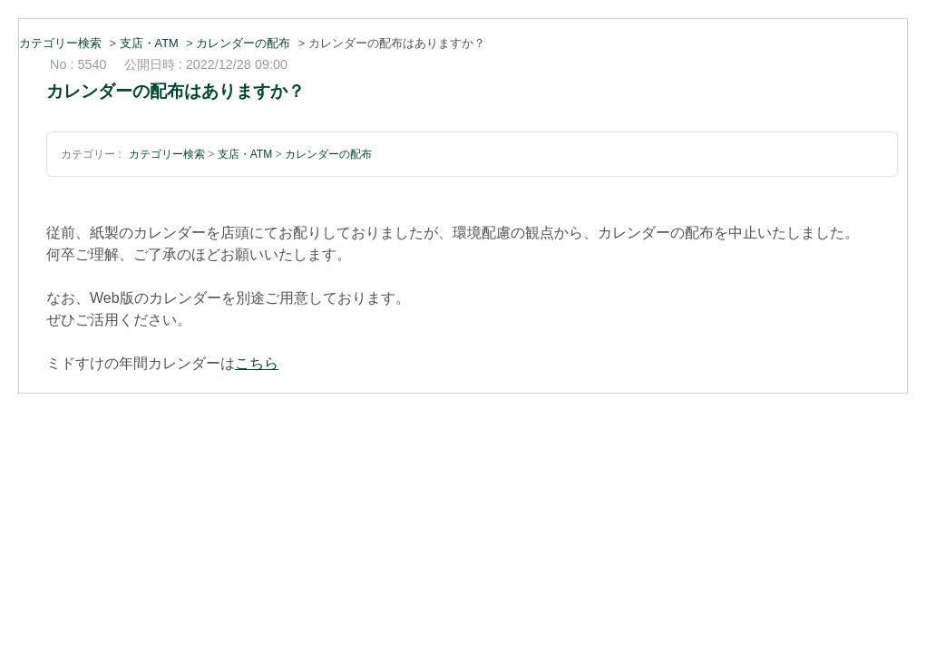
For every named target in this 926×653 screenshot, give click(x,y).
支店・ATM (149, 43)
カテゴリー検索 (60, 43)
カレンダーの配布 (243, 43)
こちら (256, 363)
